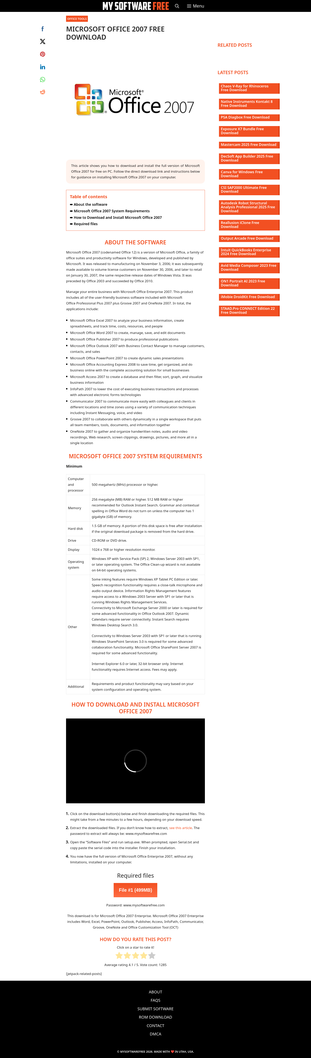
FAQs (155, 1000)
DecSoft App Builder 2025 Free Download (247, 158)
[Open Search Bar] (177, 6)
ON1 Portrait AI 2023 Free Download (243, 283)
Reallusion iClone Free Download (240, 224)
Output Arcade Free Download (247, 238)
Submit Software (155, 1008)
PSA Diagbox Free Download (245, 117)
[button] (195, 6)
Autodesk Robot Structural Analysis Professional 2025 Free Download (248, 207)
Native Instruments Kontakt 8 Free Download (247, 103)
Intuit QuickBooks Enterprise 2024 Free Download (246, 252)
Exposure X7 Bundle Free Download (242, 130)
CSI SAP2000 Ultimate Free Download (244, 189)
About (155, 992)
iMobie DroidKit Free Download (248, 296)
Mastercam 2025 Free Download (248, 144)
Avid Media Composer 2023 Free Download (248, 267)
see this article (180, 828)
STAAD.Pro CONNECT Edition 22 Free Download (248, 310)
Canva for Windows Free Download (242, 173)
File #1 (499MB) (135, 890)
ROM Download (155, 1017)
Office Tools (77, 19)
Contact (155, 1025)
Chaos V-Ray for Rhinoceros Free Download (245, 88)
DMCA (155, 1034)
